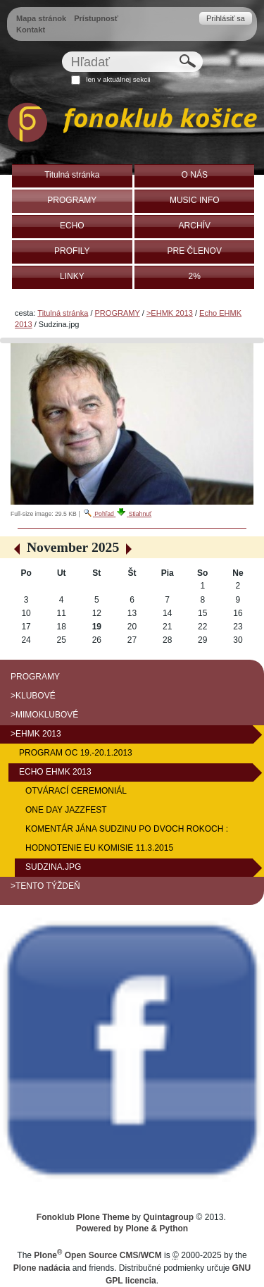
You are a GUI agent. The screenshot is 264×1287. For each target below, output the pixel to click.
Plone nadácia (41, 1268)
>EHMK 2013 (169, 313)
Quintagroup (168, 1217)
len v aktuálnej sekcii (118, 79)
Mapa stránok (41, 18)
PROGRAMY (117, 313)
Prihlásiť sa (225, 18)
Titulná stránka (62, 313)
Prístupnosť (96, 18)
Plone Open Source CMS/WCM (97, 1255)
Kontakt (30, 29)
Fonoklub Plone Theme (83, 1217)
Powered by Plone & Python (132, 1228)
